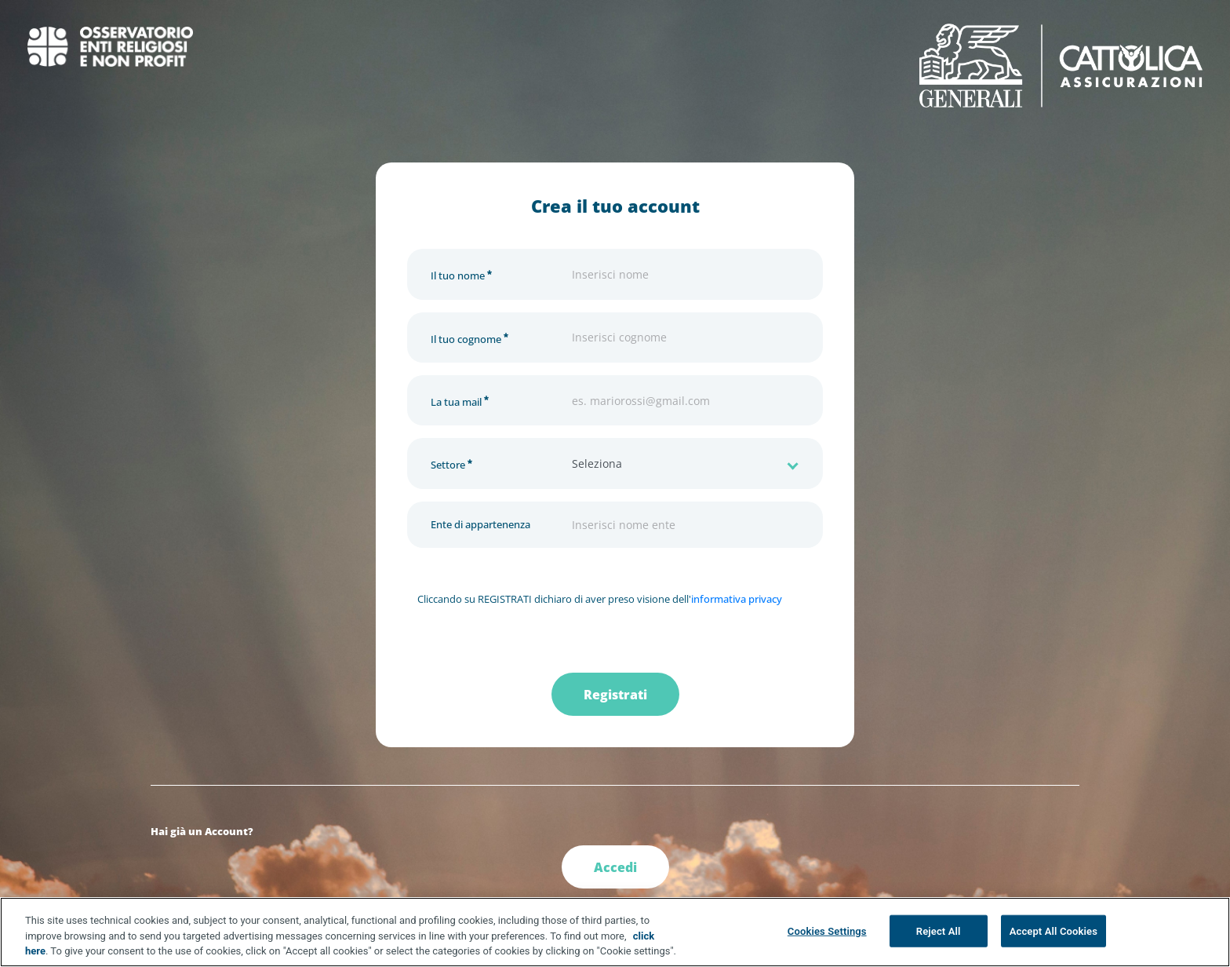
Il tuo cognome (469, 337)
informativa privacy (736, 599)
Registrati (615, 694)
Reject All (938, 931)
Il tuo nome (461, 274)
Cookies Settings (827, 931)
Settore (451, 463)
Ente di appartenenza (480, 524)
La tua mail (460, 400)
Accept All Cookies (1053, 931)
